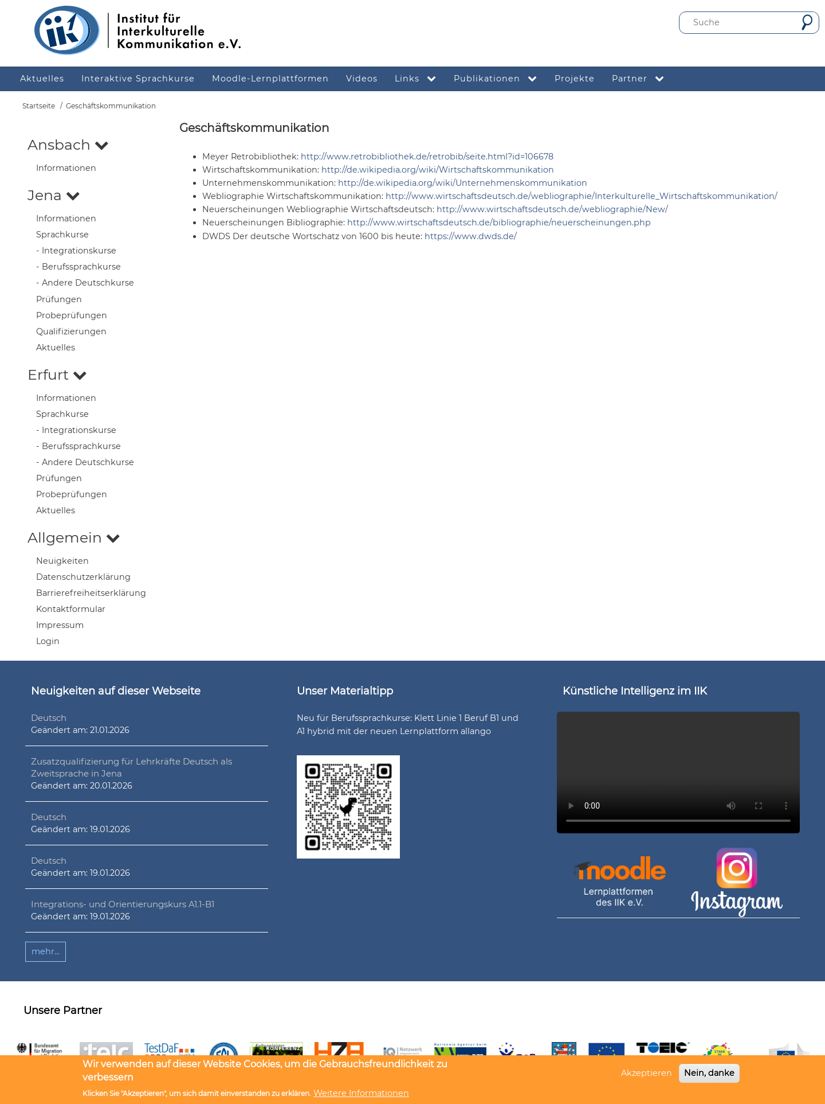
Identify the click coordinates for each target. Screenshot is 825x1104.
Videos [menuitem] (362, 78)
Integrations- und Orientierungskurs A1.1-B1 (122, 904)
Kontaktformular (70, 609)
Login (48, 641)
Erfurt (57, 374)
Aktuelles (55, 347)
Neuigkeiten (62, 561)
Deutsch (48, 717)
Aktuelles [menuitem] (42, 78)
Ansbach (68, 144)
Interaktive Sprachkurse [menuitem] (138, 78)
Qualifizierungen (71, 331)
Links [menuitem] (420, 79)
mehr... (46, 951)
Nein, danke (709, 1073)
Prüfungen (59, 299)
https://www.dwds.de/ (471, 236)
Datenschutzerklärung (83, 577)
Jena (54, 195)
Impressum (60, 625)
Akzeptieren (646, 1073)
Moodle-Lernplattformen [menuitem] (270, 78)
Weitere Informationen (361, 1093)
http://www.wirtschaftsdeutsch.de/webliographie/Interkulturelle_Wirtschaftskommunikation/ (581, 196)
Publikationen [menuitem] (500, 79)
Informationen (66, 168)
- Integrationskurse (76, 250)
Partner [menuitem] (642, 79)
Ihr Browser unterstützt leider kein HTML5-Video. (678, 772)
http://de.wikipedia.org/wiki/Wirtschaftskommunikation (437, 170)
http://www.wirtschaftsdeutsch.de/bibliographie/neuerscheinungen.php (499, 222)
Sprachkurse (62, 234)
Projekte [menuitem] (575, 78)
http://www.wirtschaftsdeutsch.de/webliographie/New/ (552, 209)
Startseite (38, 106)
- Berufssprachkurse (78, 267)
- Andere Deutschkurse (85, 283)
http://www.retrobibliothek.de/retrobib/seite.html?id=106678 (427, 156)
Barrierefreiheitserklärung (91, 593)
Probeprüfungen (71, 315)
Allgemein (74, 537)
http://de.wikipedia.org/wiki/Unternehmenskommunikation (462, 183)
